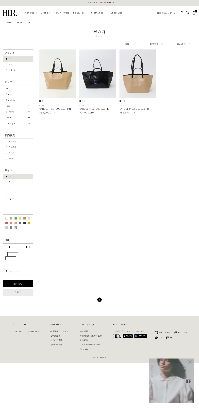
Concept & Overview (26, 331)
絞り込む (18, 283)
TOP (8, 22)
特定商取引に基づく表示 (91, 336)
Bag (28, 22)
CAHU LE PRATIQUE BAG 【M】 (55, 109)
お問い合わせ (56, 344)
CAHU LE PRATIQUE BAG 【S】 (135, 109)
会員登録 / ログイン (166, 13)
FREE (11, 199)
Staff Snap (97, 13)
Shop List (116, 12)
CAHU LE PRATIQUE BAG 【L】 (95, 109)
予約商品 (12, 147)
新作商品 (12, 141)
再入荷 (12, 153)
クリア (18, 292)
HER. (11, 64)
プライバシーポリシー (90, 344)
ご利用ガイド (56, 336)
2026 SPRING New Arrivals (99, 2)
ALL (11, 59)
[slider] (9, 247)
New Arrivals (61, 12)
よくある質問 (56, 340)
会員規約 (84, 340)
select (12, 70)
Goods (18, 22)
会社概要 (84, 331)
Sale (11, 158)
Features (78, 12)
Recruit (84, 349)
